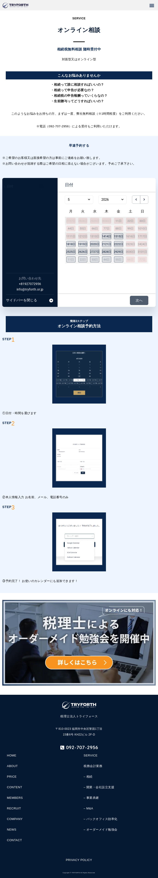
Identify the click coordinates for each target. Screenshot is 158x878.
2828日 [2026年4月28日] (83, 220)
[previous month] (136, 199)
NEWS (11, 829)
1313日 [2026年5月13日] (94, 236)
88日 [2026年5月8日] (118, 228)
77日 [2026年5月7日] (106, 228)
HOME (11, 755)
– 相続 (88, 776)
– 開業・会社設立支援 (99, 787)
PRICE (12, 776)
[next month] (144, 199)
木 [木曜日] (106, 211)
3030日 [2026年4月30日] (106, 220)
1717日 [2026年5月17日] (142, 236)
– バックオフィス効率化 (100, 819)
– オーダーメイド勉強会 (100, 829)
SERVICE (90, 755)
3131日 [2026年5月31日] (142, 251)
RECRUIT (14, 808)
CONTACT (14, 840)
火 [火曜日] (83, 211)
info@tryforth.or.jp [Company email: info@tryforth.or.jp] (30, 289)
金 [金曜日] (118, 211)
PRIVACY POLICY (79, 860)
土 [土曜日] (130, 211)
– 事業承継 (91, 798)
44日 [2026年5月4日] (71, 228)
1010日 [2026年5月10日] (142, 228)
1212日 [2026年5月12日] (83, 236)
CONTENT (14, 787)
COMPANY (15, 819)
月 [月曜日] (71, 211)
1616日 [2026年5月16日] (130, 236)
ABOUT (12, 766)
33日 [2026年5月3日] (142, 220)
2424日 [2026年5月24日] (142, 243)
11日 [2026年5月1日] (118, 220)
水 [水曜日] (95, 211)
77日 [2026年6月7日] (142, 259)
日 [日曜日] (142, 211)
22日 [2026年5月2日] (130, 220)
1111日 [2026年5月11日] (71, 236)
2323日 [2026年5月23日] (130, 243)
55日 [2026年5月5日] (83, 228)
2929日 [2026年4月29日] (94, 220)
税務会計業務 (93, 766)
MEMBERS (15, 798)
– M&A (88, 808)
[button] (152, 5)
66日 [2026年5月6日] (95, 228)
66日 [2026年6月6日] (130, 259)
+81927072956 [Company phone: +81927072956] (30, 284)
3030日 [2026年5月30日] (130, 251)
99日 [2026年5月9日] (130, 228)
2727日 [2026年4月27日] (71, 220)
